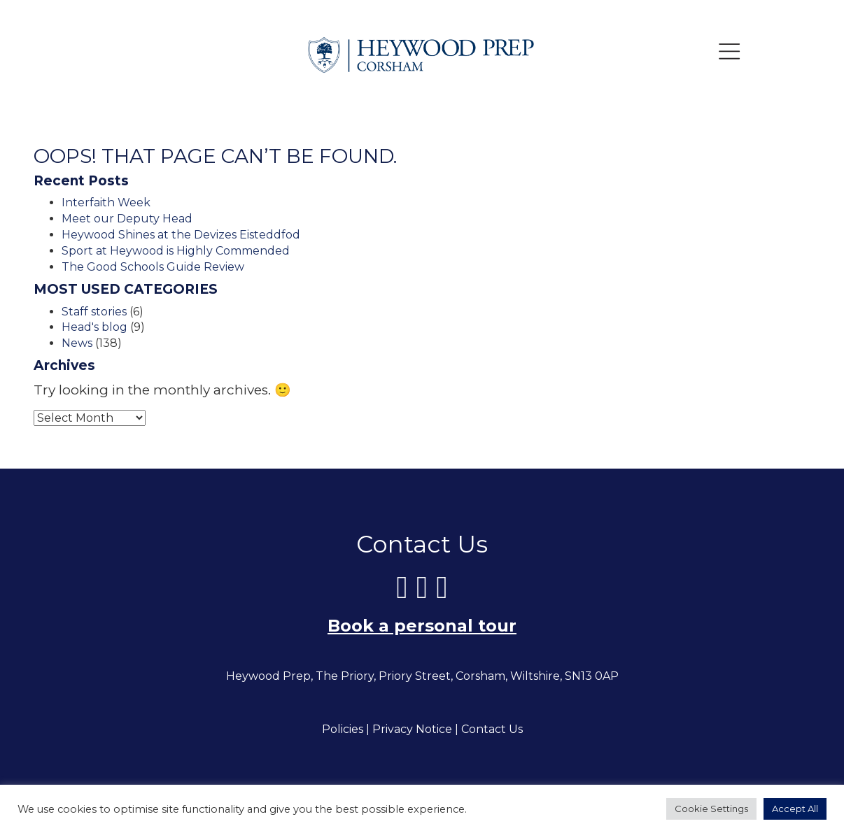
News (77, 343)
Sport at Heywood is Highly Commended (176, 250)
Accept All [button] (795, 808)
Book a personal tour (422, 626)
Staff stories (94, 311)
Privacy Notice (412, 729)
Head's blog (94, 327)
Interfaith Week (106, 202)
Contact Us (492, 729)
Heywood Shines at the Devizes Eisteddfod (181, 234)
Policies (342, 729)
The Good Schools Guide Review (153, 266)
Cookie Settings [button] (711, 808)
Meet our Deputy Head (127, 218)
